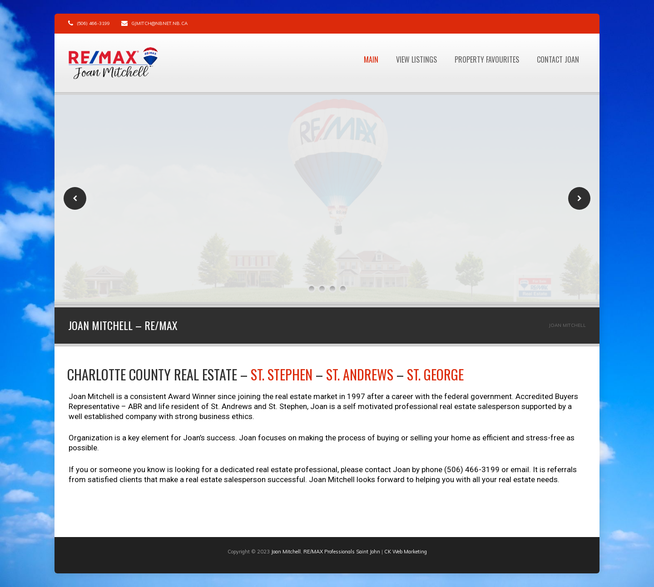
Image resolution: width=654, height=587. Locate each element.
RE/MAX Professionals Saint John (341, 551)
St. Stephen (281, 374)
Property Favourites (487, 59)
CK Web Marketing (405, 551)
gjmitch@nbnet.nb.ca (159, 23)
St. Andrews (359, 374)
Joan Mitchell (286, 551)
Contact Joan (558, 59)
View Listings (416, 59)
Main (371, 59)
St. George (435, 374)
